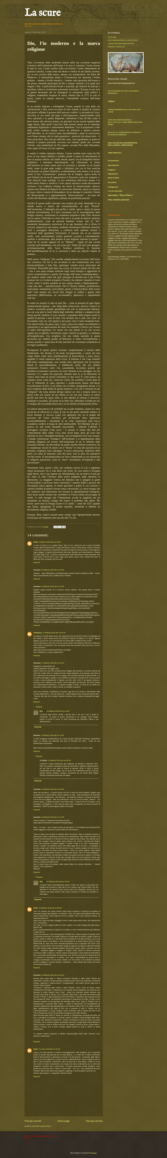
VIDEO (111, 101)
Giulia (35, 542)
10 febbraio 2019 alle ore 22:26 (52, 586)
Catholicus (37, 633)
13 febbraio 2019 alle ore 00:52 (52, 789)
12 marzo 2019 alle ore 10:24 (49, 1049)
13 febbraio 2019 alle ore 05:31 (59, 760)
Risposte (39, 707)
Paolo (35, 1049)
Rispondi (36, 562)
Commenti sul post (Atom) (41, 1126)
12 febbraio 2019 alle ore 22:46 (57, 711)
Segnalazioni (113, 174)
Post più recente (33, 1121)
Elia (41, 711)
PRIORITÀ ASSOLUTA (116, 47)
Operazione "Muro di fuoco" (120, 195)
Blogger (94, 1153)
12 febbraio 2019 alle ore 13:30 (52, 735)
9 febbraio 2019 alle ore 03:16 (50, 542)
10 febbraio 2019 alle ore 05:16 (52, 570)
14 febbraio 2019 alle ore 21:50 (57, 882)
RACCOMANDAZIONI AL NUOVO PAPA (123, 40)
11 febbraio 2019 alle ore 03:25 (54, 633)
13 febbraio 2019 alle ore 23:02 (52, 817)
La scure (43, 13)
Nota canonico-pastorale (118, 200)
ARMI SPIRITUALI (115, 153)
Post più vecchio (94, 1121)
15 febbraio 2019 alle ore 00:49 (50, 908)
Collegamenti (113, 187)
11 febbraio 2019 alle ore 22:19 (52, 663)
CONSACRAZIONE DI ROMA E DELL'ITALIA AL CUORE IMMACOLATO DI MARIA (125, 122)
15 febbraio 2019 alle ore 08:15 (52, 975)
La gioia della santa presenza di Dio (121, 43)
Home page (64, 1121)
